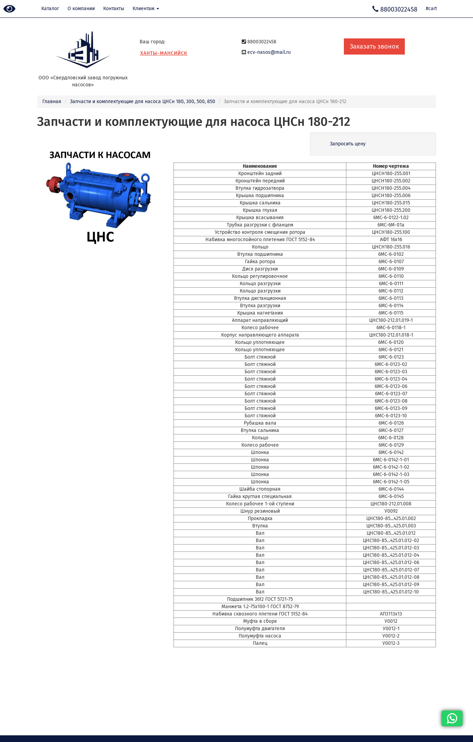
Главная (51, 102)
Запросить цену (348, 144)
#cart (431, 9)
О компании (81, 9)
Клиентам (146, 9)
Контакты (113, 9)
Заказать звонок (374, 46)
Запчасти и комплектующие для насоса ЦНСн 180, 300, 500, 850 (142, 102)
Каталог (50, 9)
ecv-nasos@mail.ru (269, 52)
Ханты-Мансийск (164, 53)
